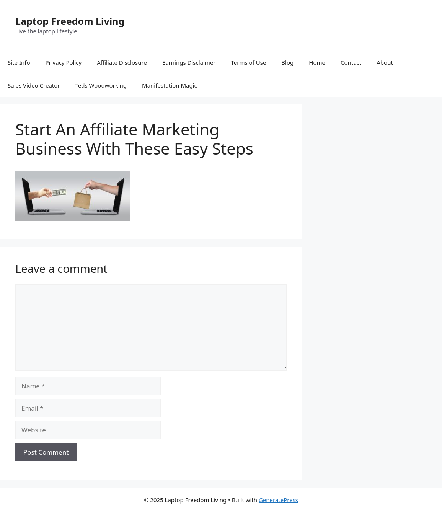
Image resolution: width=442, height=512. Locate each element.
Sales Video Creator (34, 85)
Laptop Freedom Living (69, 21)
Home (317, 62)
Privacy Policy (63, 62)
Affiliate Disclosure (122, 62)
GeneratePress (278, 500)
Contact (351, 62)
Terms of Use (248, 62)
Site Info (19, 62)
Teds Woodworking (101, 85)
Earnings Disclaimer (189, 62)
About (385, 62)
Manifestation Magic (169, 85)
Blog (287, 62)
